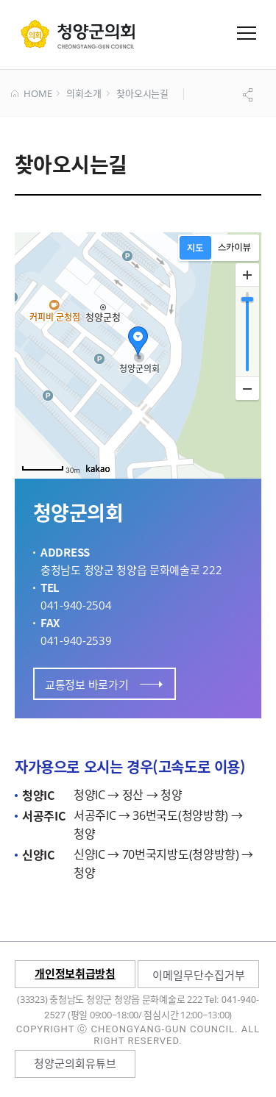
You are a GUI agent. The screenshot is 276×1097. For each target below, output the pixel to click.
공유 (249, 94)
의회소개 (83, 94)
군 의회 (77, 34)
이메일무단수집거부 (198, 975)
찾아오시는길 (142, 94)
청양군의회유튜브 (75, 1063)
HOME (31, 94)
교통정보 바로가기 (104, 684)
